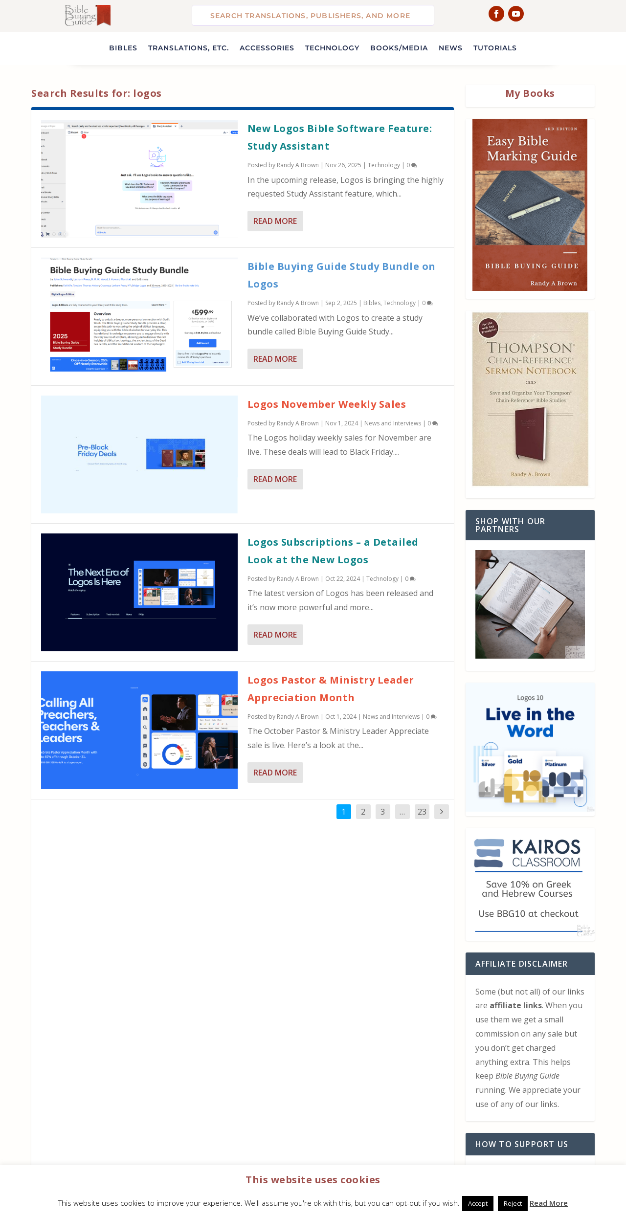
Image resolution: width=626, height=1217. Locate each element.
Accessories (267, 48)
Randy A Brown (298, 165)
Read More (275, 221)
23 (422, 811)
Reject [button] (513, 1203)
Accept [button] (478, 1203)
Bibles (123, 48)
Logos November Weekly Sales (326, 404)
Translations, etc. (188, 48)
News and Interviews (392, 423)
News (451, 48)
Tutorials (495, 48)
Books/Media (399, 48)
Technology (332, 48)
